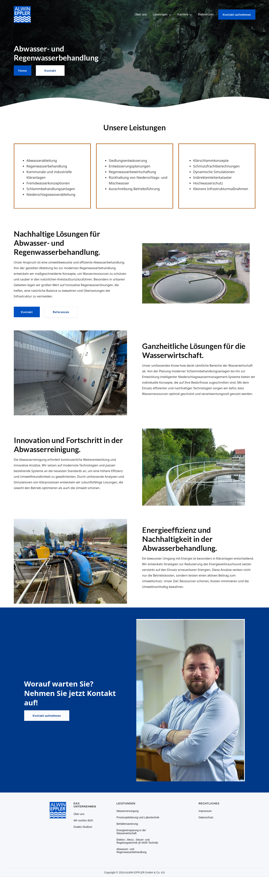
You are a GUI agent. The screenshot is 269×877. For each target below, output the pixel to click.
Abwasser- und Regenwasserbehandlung (131, 851)
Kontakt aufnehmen (237, 14)
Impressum (205, 810)
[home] (22, 14)
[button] (162, 14)
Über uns (141, 14)
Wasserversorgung (127, 810)
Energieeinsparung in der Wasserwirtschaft (131, 832)
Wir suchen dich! (83, 820)
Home (22, 70)
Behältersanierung (127, 823)
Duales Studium (83, 826)
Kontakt (50, 70)
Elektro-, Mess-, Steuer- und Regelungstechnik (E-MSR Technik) (137, 841)
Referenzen (206, 14)
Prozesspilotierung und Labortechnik (137, 817)
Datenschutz (206, 817)
